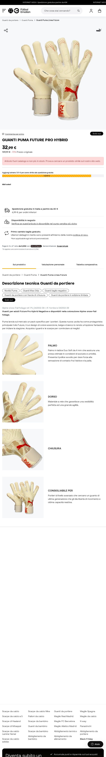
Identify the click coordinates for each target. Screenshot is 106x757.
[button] (53, 222)
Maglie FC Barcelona (64, 721)
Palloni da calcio (36, 716)
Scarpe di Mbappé (11, 726)
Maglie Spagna (87, 711)
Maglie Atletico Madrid (65, 726)
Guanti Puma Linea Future (47, 20)
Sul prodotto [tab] (19, 264)
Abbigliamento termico (65, 731)
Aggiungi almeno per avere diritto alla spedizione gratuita (27, 172)
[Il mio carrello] (99, 11)
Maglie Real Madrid (63, 716)
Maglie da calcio (88, 716)
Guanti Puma (27, 20)
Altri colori (6, 184)
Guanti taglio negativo (56, 290)
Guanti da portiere (10, 20)
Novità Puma (11, 290)
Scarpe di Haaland (11, 721)
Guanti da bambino (37, 726)
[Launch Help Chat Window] (95, 744)
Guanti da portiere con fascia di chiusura (25, 295)
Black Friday (86, 739)
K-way (83, 721)
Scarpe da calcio (10, 711)
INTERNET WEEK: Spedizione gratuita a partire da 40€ (47, 2)
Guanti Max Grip (31, 290)
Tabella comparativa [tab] (86, 264)
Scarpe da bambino (38, 721)
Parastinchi (85, 726)
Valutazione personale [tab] (53, 264)
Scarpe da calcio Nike (39, 711)
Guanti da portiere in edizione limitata (69, 295)
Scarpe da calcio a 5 (12, 716)
